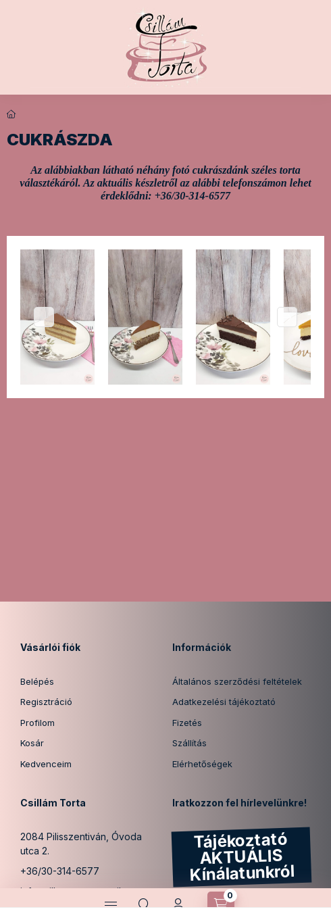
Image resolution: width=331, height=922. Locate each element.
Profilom (37, 722)
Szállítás (189, 742)
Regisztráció (46, 701)
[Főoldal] (11, 114)
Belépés (37, 681)
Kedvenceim (46, 763)
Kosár (32, 742)
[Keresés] (144, 905)
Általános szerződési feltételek (237, 681)
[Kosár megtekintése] (220, 905)
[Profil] (178, 905)
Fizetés (187, 722)
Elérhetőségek (202, 763)
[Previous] (44, 317)
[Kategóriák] (110, 905)
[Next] (287, 317)
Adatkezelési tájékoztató (224, 701)
